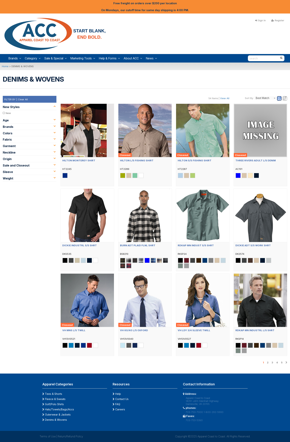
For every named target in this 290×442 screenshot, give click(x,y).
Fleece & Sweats (53, 399)
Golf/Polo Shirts (53, 404)
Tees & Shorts (52, 393)
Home (5, 66)
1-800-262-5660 (213, 412)
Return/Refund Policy (70, 436)
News (151, 58)
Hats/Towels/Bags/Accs (58, 409)
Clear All (23, 99)
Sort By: (249, 98)
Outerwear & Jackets (56, 414)
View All (224, 98)
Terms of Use (48, 436)
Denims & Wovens (54, 419)
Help (117, 393)
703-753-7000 (194, 412)
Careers (119, 409)
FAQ (116, 404)
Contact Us (121, 399)
